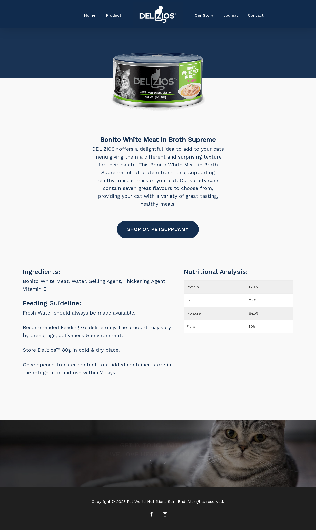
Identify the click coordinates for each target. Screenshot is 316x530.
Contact (256, 15)
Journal (230, 15)
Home (90, 15)
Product (113, 15)
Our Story (204, 15)
